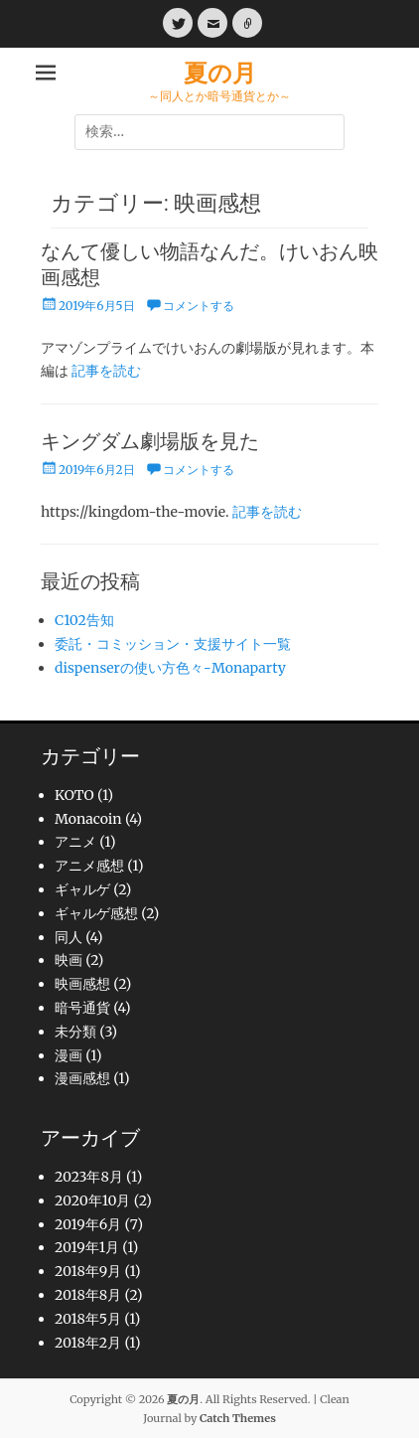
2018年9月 (88, 1271)
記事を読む (106, 371)
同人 (68, 937)
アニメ (75, 842)
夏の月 (220, 73)
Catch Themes (238, 1418)
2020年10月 (92, 1200)
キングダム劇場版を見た (150, 441)
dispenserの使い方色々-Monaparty (170, 668)
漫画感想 (82, 1078)
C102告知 (84, 620)
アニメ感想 (89, 866)
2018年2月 (88, 1343)
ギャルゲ (82, 889)
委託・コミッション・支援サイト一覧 (173, 644)
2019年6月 (88, 1224)
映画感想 (82, 984)
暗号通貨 (82, 1008)
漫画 (68, 1055)
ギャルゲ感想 (96, 913)
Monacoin (88, 819)
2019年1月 (87, 1247)
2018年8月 (88, 1295)
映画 (68, 960)
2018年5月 (88, 1319)
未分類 (75, 1031)
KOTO (74, 795)
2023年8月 (89, 1177)
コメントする (198, 305)
